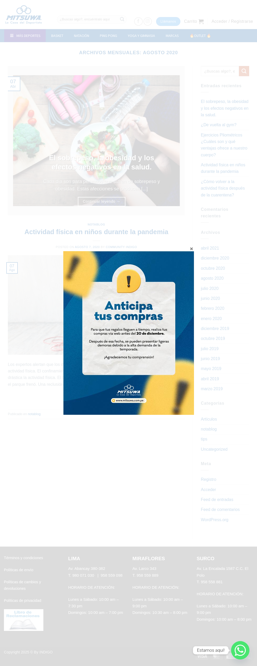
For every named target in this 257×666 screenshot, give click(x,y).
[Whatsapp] (240, 650)
